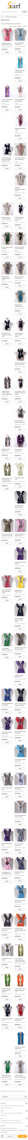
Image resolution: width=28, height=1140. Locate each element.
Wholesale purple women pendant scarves (19, 335)
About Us (3, 1113)
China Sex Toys (11, 1120)
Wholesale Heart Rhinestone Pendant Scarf (6, 335)
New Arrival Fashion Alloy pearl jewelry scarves (6, 591)
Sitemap (14, 1113)
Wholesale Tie (20, 1122)
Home (2, 17)
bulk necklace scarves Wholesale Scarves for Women (20, 393)
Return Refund (19, 1113)
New (24, 26)
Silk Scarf (21, 1105)
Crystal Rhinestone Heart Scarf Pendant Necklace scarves (6, 159)
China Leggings (4, 1120)
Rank (19, 26)
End (8, 1091)
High (14, 26)
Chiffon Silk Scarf (4, 1108)
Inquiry (7, 52)
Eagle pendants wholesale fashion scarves (6, 278)
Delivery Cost (3, 1115)
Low (10, 26)
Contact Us (7, 1113)
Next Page (3, 1091)
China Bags (17, 1120)
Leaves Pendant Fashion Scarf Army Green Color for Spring (20, 960)
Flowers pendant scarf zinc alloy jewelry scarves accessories (7, 480)
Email (22, 1136)
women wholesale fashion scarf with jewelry (19, 620)
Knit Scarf (10, 1108)
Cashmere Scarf (7, 1105)
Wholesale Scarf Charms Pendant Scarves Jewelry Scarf (7, 393)
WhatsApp (10, 1136)
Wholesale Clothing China (6, 1122)
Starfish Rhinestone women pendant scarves (19, 219)
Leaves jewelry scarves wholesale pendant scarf (20, 990)
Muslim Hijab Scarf (15, 1105)
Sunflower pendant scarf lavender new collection (6, 990)
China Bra (14, 1122)
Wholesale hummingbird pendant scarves (20, 189)
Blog (11, 1113)
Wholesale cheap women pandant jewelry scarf (20, 930)
